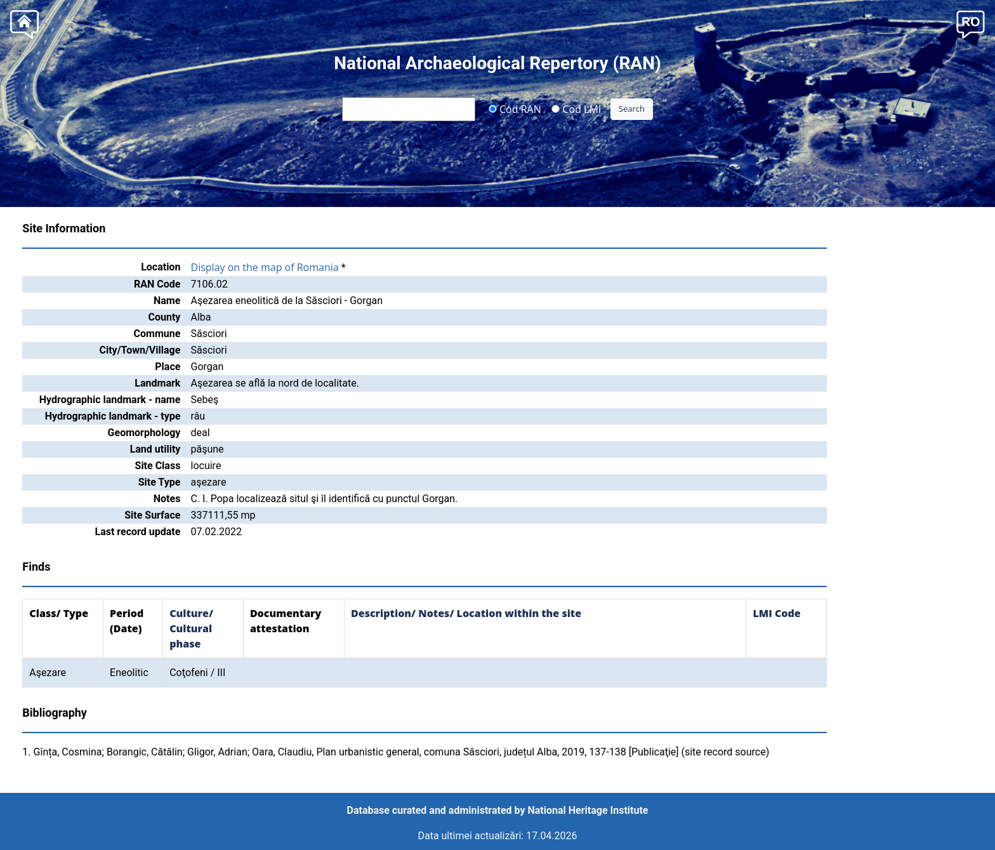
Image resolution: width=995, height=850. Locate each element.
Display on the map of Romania (265, 267)
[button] (970, 23)
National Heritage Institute (588, 810)
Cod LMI (576, 109)
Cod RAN (515, 109)
